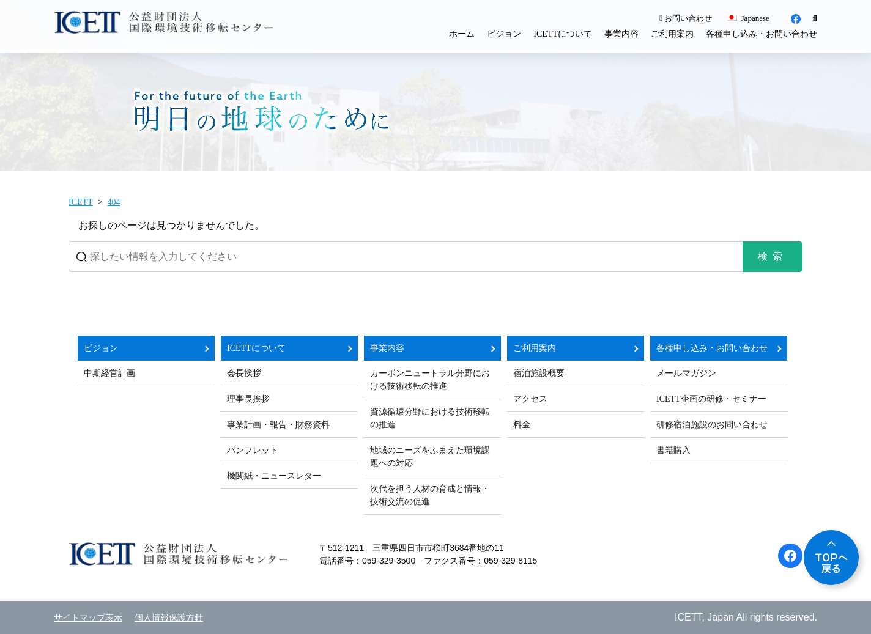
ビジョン (504, 34)
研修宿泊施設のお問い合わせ (712, 424)
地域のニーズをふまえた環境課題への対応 (430, 457)
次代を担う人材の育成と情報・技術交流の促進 (430, 495)
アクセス (530, 399)
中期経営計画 (109, 373)
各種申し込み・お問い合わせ (761, 34)
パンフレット (252, 450)
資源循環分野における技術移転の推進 (430, 418)
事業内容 (621, 34)
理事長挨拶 (248, 399)
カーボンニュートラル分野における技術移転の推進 (430, 380)
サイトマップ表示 (88, 617)
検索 (772, 256)
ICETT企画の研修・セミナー (711, 399)
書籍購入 (673, 450)
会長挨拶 (244, 373)
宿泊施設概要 (539, 373)
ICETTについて (562, 34)
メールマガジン (686, 373)
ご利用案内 (672, 34)
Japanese (747, 18)
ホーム (462, 34)
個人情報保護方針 (169, 617)
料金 (521, 424)
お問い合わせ (685, 18)
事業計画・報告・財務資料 (278, 424)
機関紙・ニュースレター (274, 476)
